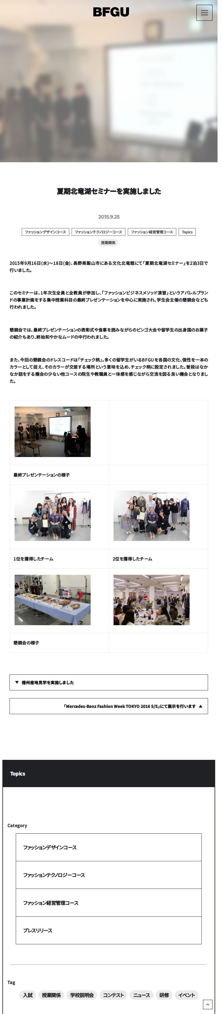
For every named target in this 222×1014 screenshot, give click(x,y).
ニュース (141, 994)
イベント (186, 994)
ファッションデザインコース (49, 847)
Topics (17, 773)
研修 (164, 994)
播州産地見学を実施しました (48, 682)
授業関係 (51, 994)
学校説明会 (82, 994)
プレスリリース (37, 930)
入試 (27, 994)
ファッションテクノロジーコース (54, 874)
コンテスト (113, 994)
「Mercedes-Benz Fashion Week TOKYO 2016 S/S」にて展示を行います (130, 706)
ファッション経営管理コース (50, 902)
